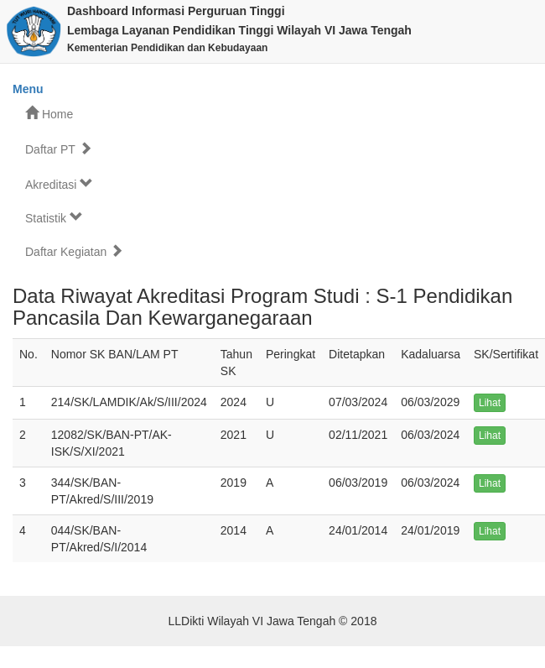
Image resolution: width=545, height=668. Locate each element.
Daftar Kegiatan (74, 251)
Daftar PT (58, 149)
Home (49, 114)
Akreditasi (59, 184)
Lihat (490, 403)
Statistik (54, 218)
